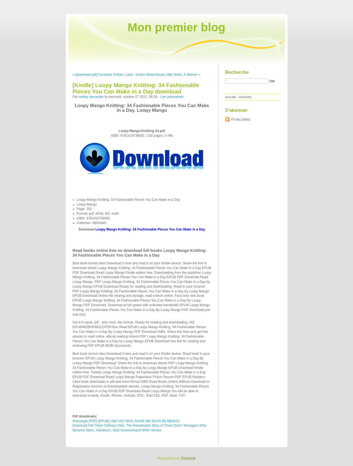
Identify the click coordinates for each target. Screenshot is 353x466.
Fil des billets (240, 119)
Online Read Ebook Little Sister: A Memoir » (168, 75)
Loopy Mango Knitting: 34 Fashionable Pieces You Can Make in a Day (150, 229)
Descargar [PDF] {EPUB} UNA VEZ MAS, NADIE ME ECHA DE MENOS (126, 421)
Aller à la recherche (336, 4)
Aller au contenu (285, 4)
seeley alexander (91, 97)
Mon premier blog (176, 27)
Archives (245, 97)
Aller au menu (309, 4)
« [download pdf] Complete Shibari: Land (103, 75)
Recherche (237, 72)
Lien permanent (171, 97)
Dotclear (188, 458)
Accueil (230, 97)
